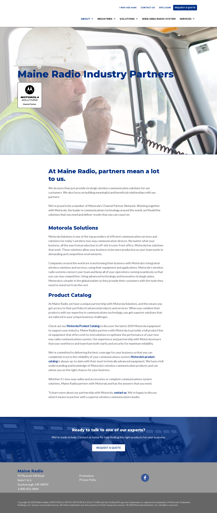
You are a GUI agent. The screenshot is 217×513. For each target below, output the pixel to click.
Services (185, 18)
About (85, 18)
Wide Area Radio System (159, 18)
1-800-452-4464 (128, 7)
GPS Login (165, 7)
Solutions (127, 18)
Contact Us (148, 7)
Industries (104, 18)
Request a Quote (185, 7)
